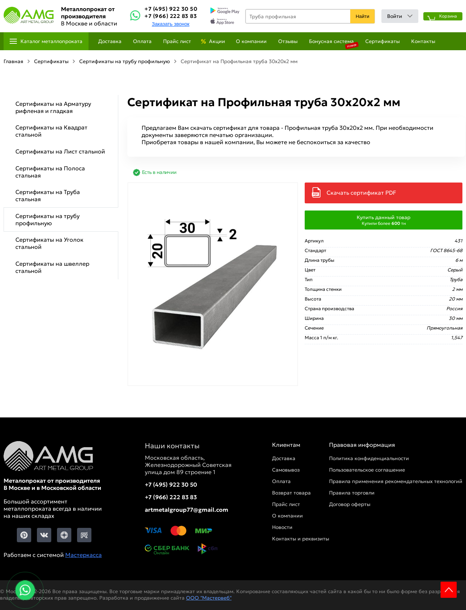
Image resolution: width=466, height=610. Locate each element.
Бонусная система (331, 41)
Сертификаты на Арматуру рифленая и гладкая (53, 107)
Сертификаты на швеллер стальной (52, 267)
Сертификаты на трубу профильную (47, 219)
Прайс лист (177, 41)
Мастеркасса (83, 554)
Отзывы (288, 41)
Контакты (423, 41)
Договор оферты (349, 504)
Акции (217, 41)
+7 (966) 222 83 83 (170, 16)
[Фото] (213, 284)
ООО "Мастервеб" (209, 598)
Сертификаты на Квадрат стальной (51, 131)
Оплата (142, 41)
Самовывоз (286, 470)
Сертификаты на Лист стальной (60, 151)
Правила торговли (352, 493)
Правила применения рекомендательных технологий (395, 481)
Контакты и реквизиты (300, 538)
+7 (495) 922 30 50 (170, 8)
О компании (251, 41)
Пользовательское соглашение (367, 470)
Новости (282, 527)
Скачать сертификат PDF (361, 192)
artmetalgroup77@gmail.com (186, 509)
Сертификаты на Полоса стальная (50, 172)
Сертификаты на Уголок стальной (49, 243)
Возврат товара (291, 493)
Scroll (449, 590)
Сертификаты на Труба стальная (47, 195)
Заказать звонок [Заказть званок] (170, 24)
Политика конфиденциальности (369, 458)
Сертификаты (382, 41)
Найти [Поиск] (362, 16)
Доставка (110, 41)
